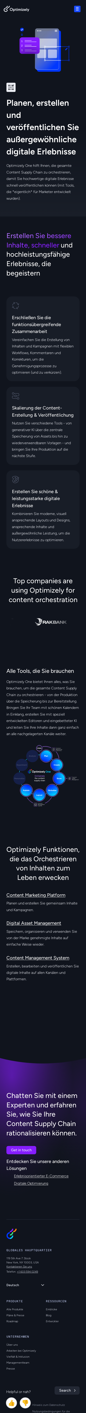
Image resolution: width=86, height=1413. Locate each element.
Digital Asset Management (33, 923)
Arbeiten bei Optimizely (21, 1350)
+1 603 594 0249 (27, 1271)
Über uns (12, 1344)
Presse (10, 1368)
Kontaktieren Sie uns (19, 1266)
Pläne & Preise (15, 1315)
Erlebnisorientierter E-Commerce (41, 1176)
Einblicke (51, 1309)
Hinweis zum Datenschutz (48, 1405)
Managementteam (17, 1362)
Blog (48, 1315)
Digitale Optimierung (31, 1183)
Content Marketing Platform (35, 895)
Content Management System (37, 958)
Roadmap (12, 1321)
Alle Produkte (14, 1309)
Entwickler (52, 1321)
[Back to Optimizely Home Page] (16, 10)
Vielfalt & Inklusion (18, 1356)
